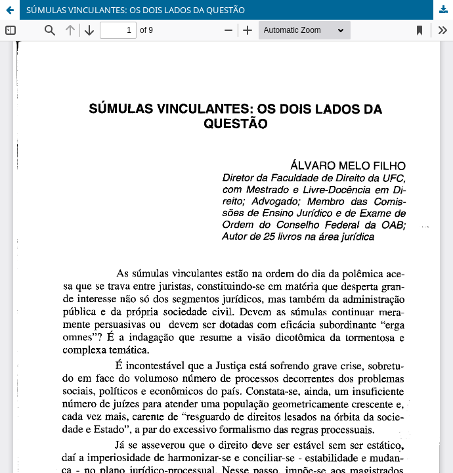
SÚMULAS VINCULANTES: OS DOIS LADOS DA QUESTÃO (135, 10)
